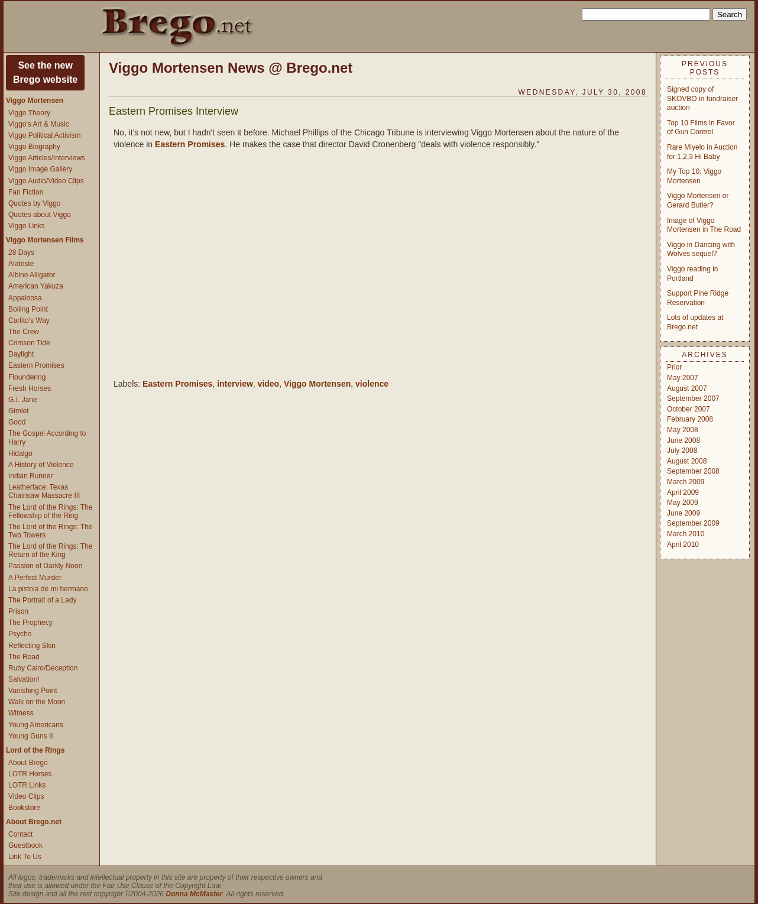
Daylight (21, 354)
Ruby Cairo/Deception (42, 668)
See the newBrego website (45, 72)
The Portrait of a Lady (42, 600)
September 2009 (693, 523)
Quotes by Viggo (34, 203)
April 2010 (683, 544)
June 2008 (683, 440)
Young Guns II (30, 736)
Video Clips (26, 796)
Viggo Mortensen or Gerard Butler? (698, 200)
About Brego (28, 763)
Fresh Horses (29, 388)
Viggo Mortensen (34, 100)
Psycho (19, 634)
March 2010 (685, 534)
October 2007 (688, 409)
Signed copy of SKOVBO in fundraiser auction (702, 98)
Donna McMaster (194, 894)
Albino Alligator (31, 275)
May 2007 (682, 378)
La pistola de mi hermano (48, 589)
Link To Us (24, 857)
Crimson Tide (29, 343)
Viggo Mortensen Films (45, 240)
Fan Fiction (25, 192)
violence (371, 383)
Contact (20, 834)
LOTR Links (27, 785)
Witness (21, 713)
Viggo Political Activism (44, 135)
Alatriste (21, 264)
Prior (674, 367)
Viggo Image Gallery (40, 169)
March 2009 (685, 482)
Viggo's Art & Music (38, 124)
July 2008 (682, 450)
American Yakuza (35, 286)
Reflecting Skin (32, 645)
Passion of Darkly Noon (45, 566)
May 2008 (682, 430)
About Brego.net (33, 822)
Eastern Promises (36, 365)
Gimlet (18, 411)
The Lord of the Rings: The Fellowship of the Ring (50, 511)
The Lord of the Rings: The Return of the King (50, 550)
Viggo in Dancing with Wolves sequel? (701, 249)
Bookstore (24, 807)
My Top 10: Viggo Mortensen (694, 176)
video (269, 383)
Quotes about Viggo (39, 214)
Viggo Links (26, 226)
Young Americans (35, 725)
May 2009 (682, 502)
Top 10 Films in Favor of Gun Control (701, 128)
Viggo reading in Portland (692, 274)
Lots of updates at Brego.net (695, 322)
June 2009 (683, 513)
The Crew (23, 332)
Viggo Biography (34, 146)
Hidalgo (20, 453)
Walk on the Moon (36, 702)
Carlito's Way (29, 320)
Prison (18, 611)
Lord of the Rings (35, 750)
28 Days (21, 252)
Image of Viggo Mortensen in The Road (704, 225)
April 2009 (683, 492)
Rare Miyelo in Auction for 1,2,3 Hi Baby (702, 152)
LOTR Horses (29, 774)
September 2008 (693, 471)
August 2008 (687, 461)
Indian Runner (30, 476)
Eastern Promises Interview (173, 111)
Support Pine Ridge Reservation (697, 298)
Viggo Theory (29, 113)
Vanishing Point (32, 690)
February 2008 (690, 419)
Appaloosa (25, 298)
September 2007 (693, 398)
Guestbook (25, 845)
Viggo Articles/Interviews (46, 158)
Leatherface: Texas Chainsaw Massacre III (44, 491)
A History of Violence (41, 465)
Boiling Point (28, 309)
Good (16, 422)
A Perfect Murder (34, 577)
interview (235, 383)
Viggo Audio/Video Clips (46, 181)
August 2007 (687, 388)
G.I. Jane (22, 400)
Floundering (27, 377)
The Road (24, 657)
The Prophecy (30, 622)
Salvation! (24, 679)
